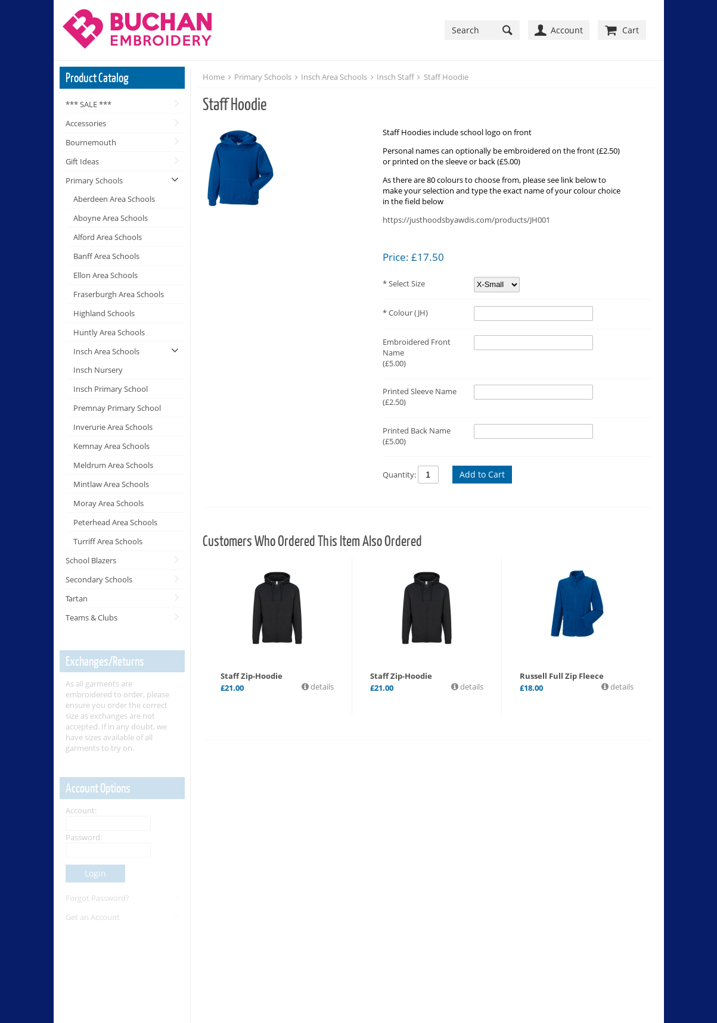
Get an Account (93, 917)
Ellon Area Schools (105, 275)
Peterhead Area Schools (115, 522)
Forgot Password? (97, 898)
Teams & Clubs (91, 617)
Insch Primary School (110, 388)
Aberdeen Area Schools (114, 199)
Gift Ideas (82, 161)
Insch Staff (395, 76)
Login (95, 873)
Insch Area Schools (106, 351)
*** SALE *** (88, 104)
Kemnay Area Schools (111, 446)
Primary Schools (94, 180)
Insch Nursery (98, 369)
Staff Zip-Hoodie (252, 675)
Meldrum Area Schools (113, 465)
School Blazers (91, 560)
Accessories (86, 123)
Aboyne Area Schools (110, 218)
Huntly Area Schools (109, 332)
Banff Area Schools (106, 256)
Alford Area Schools (107, 237)
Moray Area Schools (108, 503)
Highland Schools (104, 313)
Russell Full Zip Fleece (562, 675)
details (321, 686)
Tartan (77, 598)
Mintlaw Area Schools (111, 484)
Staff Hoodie (446, 76)
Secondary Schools (99, 579)
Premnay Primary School (117, 408)
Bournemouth (91, 142)
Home (214, 76)
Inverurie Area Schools (113, 427)
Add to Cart (482, 474)
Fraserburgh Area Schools (118, 294)
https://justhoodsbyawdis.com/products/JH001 (466, 219)
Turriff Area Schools (107, 541)
